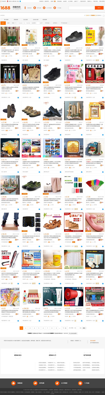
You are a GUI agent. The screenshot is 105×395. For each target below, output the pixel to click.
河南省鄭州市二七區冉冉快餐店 (55, 367)
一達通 (102, 392)
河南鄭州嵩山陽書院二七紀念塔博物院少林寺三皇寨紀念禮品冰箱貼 (52, 162)
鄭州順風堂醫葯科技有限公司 (27, 91)
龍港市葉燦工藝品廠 (27, 53)
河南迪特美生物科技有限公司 (48, 277)
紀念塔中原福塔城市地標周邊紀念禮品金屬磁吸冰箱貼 (9, 199)
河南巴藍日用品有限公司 (48, 314)
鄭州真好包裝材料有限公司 (6, 239)
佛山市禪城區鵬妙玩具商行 (48, 165)
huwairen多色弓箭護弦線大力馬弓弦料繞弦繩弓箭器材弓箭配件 (73, 199)
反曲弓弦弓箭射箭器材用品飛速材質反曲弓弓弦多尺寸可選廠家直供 (9, 274)
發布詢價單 (93, 340)
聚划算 (40, 392)
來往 (90, 392)
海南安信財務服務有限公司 (98, 365)
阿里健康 (97, 392)
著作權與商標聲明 (43, 389)
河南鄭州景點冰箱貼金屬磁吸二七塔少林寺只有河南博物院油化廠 (94, 125)
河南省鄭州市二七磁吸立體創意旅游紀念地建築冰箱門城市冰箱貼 (31, 50)
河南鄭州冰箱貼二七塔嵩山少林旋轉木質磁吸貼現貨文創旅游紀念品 (52, 50)
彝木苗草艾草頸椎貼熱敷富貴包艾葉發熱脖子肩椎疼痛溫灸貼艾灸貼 (94, 88)
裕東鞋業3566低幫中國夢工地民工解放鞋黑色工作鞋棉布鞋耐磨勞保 (73, 50)
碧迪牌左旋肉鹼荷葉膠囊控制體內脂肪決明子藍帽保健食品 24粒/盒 (94, 50)
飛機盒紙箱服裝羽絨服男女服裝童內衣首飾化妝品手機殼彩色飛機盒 (9, 236)
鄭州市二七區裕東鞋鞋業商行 (70, 53)
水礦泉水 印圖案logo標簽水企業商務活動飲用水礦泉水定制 (9, 88)
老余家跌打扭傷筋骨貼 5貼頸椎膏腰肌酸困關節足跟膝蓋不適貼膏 (31, 88)
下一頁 (64, 328)
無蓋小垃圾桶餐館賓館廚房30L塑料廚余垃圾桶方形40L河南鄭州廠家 (95, 311)
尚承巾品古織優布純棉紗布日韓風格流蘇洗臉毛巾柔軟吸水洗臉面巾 (52, 199)
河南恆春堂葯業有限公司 (91, 53)
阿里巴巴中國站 (19, 392)
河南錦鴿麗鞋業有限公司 (48, 239)
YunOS (70, 392)
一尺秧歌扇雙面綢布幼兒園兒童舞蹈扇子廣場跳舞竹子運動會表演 (94, 199)
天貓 (36, 392)
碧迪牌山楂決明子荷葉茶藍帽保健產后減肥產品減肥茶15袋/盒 (73, 88)
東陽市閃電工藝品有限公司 (48, 53)
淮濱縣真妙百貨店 (27, 165)
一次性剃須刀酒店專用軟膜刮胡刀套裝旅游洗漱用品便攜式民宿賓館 (52, 311)
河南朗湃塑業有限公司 (91, 314)
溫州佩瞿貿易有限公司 (6, 165)
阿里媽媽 (56, 392)
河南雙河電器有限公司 (70, 314)
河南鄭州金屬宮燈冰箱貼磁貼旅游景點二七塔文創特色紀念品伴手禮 (9, 162)
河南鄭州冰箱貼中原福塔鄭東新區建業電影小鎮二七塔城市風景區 (31, 162)
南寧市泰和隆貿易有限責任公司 (90, 362)
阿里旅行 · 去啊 (49, 392)
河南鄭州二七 (78, 340)
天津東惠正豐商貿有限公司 (98, 362)
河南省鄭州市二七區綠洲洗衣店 (64, 367)
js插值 (84, 370)
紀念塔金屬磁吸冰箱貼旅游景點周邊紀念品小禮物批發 (94, 162)
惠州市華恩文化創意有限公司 (70, 165)
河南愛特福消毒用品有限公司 (27, 314)
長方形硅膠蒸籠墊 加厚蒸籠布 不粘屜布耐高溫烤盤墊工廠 (73, 274)
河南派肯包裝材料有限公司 (70, 239)
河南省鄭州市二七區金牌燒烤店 (64, 370)
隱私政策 (61, 389)
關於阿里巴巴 (68, 389)
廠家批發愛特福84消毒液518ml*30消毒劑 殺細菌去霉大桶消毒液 (31, 311)
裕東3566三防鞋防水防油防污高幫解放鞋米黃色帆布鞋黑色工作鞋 (31, 125)
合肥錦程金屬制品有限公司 (98, 367)
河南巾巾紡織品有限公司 (48, 202)
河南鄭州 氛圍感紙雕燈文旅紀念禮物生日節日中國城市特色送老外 (73, 162)
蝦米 (61, 392)
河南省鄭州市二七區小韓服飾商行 (56, 370)
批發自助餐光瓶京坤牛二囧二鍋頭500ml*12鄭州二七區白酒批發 (10, 50)
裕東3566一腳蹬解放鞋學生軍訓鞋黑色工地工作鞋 (52, 125)
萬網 (80, 392)
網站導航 (79, 389)
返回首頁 (66, 333)
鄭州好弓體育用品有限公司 (70, 202)
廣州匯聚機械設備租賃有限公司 (90, 365)
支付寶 (86, 392)
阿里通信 (76, 392)
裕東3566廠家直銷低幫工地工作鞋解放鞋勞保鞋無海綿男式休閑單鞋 (31, 199)
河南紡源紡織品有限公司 (70, 277)
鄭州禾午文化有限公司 (91, 128)
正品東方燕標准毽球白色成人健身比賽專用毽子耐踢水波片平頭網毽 (94, 274)
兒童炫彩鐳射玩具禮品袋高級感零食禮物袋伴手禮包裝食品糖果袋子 (9, 311)
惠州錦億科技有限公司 (70, 128)
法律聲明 (51, 389)
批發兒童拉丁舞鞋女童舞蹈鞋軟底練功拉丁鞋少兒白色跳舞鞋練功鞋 (52, 236)
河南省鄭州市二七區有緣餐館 (55, 365)
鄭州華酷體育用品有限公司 (6, 277)
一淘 (44, 392)
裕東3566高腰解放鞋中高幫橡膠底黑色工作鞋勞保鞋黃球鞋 (52, 88)
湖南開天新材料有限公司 (97, 370)
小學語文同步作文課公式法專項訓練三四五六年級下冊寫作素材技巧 (31, 274)
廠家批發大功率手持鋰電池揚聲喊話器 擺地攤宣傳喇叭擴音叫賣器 (73, 311)
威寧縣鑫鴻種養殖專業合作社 (80, 370)
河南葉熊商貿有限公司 (91, 239)
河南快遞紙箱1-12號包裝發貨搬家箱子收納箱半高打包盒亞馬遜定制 (73, 236)
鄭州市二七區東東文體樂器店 (91, 202)
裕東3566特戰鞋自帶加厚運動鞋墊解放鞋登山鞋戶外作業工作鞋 (9, 125)
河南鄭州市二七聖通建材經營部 (55, 362)
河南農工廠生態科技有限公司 (6, 91)
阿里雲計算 (65, 392)
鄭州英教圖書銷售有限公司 (27, 277)
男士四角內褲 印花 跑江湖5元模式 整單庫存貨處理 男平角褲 (31, 236)
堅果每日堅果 (76, 362)
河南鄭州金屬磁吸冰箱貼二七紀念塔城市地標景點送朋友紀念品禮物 (73, 125)
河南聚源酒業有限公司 (6, 53)
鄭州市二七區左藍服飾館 (27, 239)
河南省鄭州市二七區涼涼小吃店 (46, 370)
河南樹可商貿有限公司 (6, 314)
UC (83, 392)
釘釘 (93, 392)
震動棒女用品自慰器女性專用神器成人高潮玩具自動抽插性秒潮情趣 (94, 236)
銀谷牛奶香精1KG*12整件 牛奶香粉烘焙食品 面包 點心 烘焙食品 (52, 274)
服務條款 (56, 389)
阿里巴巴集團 (3, 392)
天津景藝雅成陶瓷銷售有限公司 (80, 367)
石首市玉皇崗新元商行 (88, 367)
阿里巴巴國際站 (11, 392)
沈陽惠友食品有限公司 (78, 365)
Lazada (52, 393)
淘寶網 (32, 392)
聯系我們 (74, 389)
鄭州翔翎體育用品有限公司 (91, 277)
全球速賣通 (27, 392)
